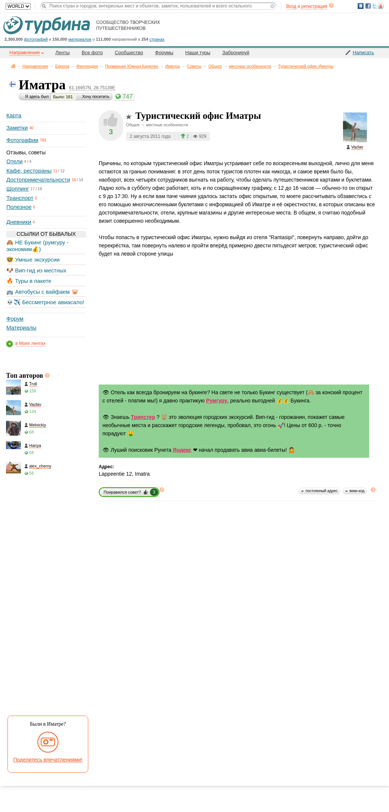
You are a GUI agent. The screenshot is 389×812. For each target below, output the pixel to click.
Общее (215, 66)
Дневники (18, 222)
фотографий (36, 39)
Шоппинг (17, 188)
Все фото (92, 52)
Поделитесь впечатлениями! (48, 760)
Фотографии (22, 140)
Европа (62, 66)
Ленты (62, 52)
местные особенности (250, 66)
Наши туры (197, 52)
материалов (79, 39)
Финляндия (87, 66)
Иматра (172, 66)
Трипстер (143, 417)
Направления (35, 66)
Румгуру (216, 401)
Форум (15, 318)
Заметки (17, 127)
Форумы (164, 52)
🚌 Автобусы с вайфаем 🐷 (42, 291)
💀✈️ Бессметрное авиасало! (45, 302)
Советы (194, 66)
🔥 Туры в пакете (28, 281)
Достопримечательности (38, 179)
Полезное (18, 207)
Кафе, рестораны (29, 170)
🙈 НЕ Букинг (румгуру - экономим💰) (37, 245)
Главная (13, 66)
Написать (363, 52)
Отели (14, 161)
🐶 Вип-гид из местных (36, 270)
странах (156, 39)
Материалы (21, 327)
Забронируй (235, 52)
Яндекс (182, 450)
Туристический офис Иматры (306, 66)
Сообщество (129, 52)
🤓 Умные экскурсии (32, 259)
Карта (13, 115)
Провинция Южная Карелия (131, 66)
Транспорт (19, 198)
